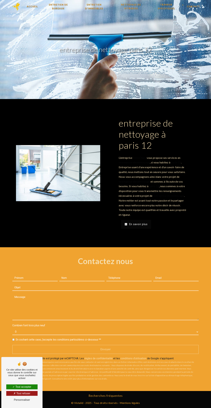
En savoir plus (136, 224)
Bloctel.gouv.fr (45, 379)
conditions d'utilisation (133, 358)
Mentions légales (129, 402)
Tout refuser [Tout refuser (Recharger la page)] (22, 393)
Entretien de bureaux (58, 6)
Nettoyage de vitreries (131, 6)
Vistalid (78, 402)
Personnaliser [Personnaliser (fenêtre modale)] (22, 399)
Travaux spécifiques (166, 6)
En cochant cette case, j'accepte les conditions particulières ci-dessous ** (58, 339)
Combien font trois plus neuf (28, 325)
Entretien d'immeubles (94, 6)
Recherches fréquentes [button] (106, 395)
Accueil (32, 6)
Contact (193, 6)
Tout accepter (22, 386)
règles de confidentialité (99, 358)
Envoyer (105, 349)
